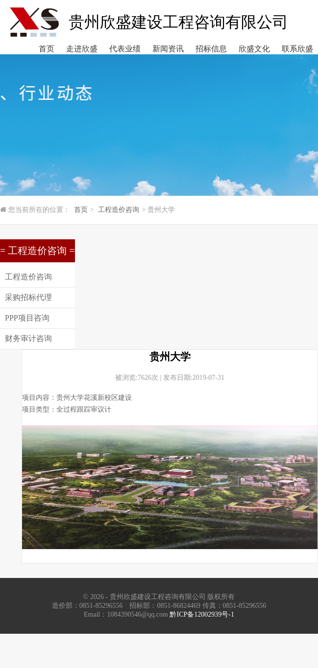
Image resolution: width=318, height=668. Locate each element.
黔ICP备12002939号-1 (202, 614)
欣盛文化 (254, 49)
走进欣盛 (82, 49)
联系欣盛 (297, 49)
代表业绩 (125, 49)
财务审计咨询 (28, 338)
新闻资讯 (168, 49)
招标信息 (211, 49)
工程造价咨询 (118, 209)
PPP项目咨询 (27, 318)
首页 (46, 49)
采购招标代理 (28, 297)
